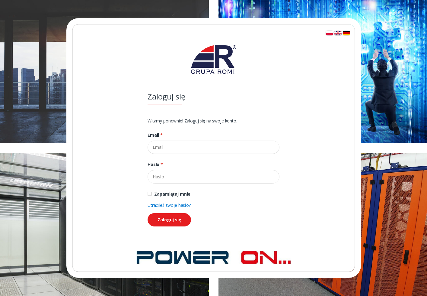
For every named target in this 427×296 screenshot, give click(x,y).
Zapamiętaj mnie (172, 194)
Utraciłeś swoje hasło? (169, 205)
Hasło (155, 164)
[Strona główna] (213, 257)
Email (155, 135)
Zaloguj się (169, 220)
